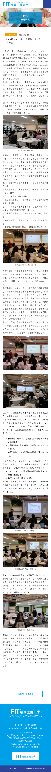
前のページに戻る (25, 693)
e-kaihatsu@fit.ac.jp (29, 746)
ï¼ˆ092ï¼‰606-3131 (22, 738)
